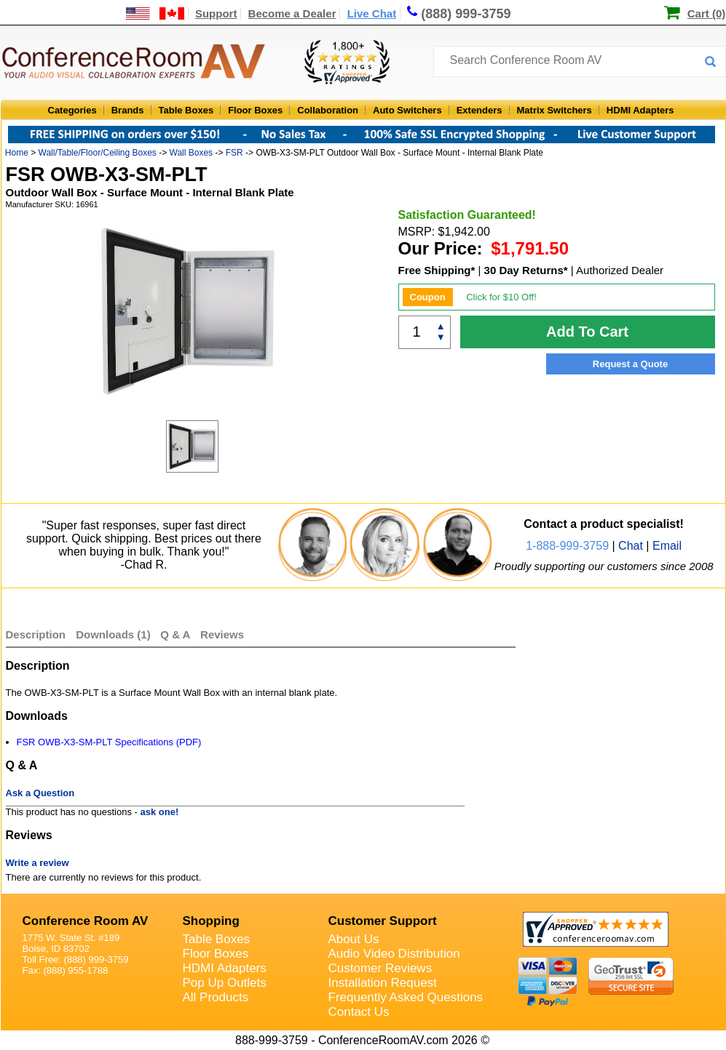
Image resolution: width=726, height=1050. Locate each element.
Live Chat (372, 13)
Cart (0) (706, 13)
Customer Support (382, 921)
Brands (127, 110)
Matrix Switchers (554, 110)
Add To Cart (587, 332)
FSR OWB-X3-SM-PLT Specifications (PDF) (109, 742)
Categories (72, 110)
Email (667, 546)
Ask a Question (40, 793)
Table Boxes (186, 110)
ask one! (160, 811)
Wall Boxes (191, 153)
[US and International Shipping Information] (155, 13)
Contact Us (359, 1012)
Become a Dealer (292, 13)
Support (216, 13)
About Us (353, 939)
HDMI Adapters (640, 110)
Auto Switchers (407, 110)
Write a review (37, 862)
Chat (630, 546)
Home (16, 153)
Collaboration (327, 110)
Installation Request (382, 983)
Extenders (479, 110)
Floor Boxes (255, 110)
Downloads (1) (113, 634)
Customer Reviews (380, 968)
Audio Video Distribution (394, 954)
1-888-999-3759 (567, 546)
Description (36, 634)
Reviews (222, 634)
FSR (234, 153)
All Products (216, 997)
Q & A (176, 634)
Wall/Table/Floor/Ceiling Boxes (98, 153)
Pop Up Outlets (225, 983)
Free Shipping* (437, 270)
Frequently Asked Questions (406, 997)
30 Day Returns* (526, 270)
